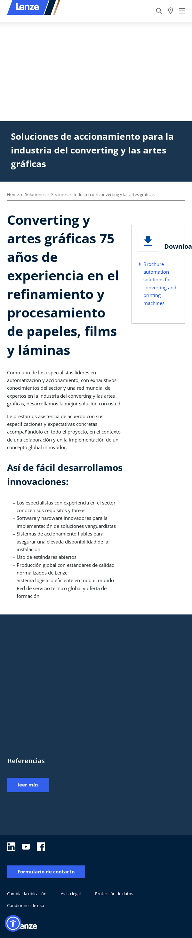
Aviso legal (71, 893)
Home (13, 194)
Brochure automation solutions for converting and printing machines (159, 283)
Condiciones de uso (25, 905)
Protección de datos (114, 893)
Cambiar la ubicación (26, 893)
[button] (13, 923)
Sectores (59, 194)
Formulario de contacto (46, 872)
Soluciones (35, 194)
